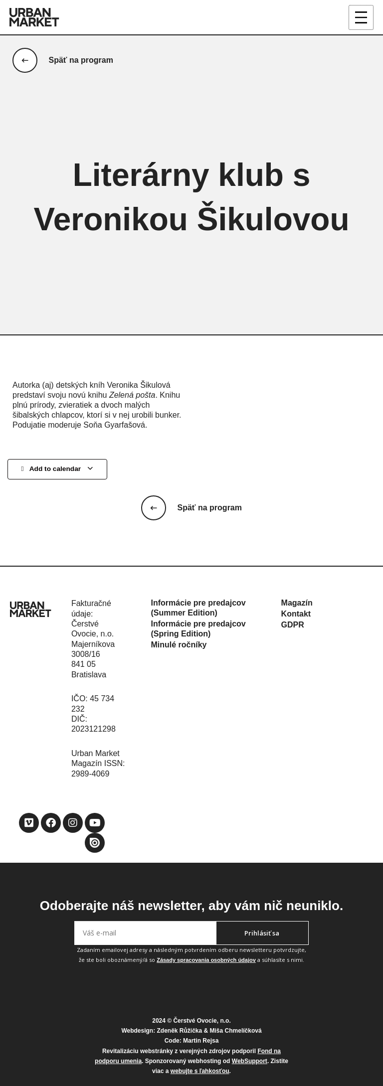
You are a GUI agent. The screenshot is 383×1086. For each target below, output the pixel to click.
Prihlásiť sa (261, 933)
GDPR (292, 625)
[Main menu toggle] (361, 18)
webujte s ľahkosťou (200, 1071)
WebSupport (249, 1061)
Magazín (297, 603)
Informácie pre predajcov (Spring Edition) (198, 629)
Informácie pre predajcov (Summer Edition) (198, 608)
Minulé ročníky (178, 644)
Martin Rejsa (200, 1040)
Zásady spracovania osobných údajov (206, 960)
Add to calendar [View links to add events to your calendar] (57, 470)
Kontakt (296, 614)
